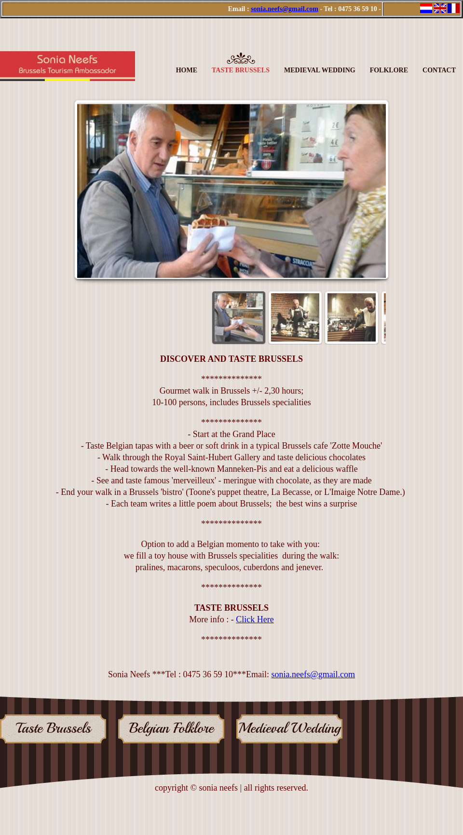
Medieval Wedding (319, 70)
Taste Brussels (241, 70)
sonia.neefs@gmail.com (284, 9)
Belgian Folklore (171, 729)
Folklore (389, 70)
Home (186, 70)
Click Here (254, 619)
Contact (439, 70)
